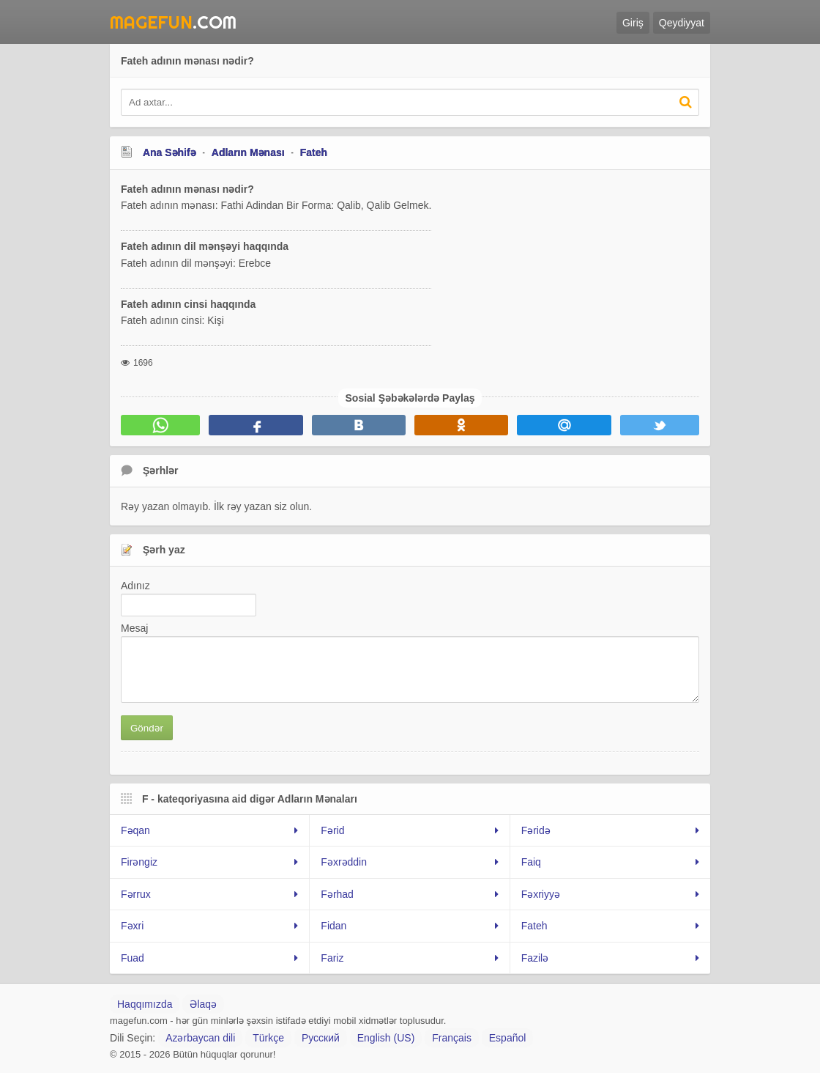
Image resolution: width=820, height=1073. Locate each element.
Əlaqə (203, 1004)
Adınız (135, 585)
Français (451, 1038)
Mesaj (134, 628)
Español (507, 1038)
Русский (321, 1038)
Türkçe (268, 1038)
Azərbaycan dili (200, 1038)
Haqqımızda (144, 1004)
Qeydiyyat (681, 23)
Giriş (633, 23)
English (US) (386, 1038)
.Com (173, 22)
